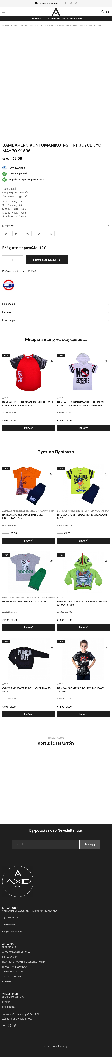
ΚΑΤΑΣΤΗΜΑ (27, 25)
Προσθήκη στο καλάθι (47, 260)
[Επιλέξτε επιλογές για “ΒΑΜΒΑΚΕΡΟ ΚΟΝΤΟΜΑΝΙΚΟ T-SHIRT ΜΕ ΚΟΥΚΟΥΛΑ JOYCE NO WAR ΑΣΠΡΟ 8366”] (83, 428)
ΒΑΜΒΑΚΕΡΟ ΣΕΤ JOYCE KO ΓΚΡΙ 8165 (24, 601)
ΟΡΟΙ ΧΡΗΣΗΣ (9, 947)
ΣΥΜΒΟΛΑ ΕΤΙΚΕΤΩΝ (12, 971)
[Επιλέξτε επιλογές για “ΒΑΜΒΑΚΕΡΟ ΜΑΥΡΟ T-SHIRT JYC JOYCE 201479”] (83, 714)
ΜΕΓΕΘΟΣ (8, 226)
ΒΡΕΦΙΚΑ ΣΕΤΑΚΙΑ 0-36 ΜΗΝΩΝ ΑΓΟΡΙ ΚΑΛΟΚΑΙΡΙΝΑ (28, 597)
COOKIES (6, 981)
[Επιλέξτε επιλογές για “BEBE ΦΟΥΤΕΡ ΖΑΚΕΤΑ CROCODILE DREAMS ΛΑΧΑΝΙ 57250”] (83, 627)
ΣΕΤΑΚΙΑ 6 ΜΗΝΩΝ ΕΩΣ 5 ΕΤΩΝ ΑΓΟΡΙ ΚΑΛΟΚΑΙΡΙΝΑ (28, 511)
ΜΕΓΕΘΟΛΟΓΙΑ (9, 957)
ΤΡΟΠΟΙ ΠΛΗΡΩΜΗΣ (12, 976)
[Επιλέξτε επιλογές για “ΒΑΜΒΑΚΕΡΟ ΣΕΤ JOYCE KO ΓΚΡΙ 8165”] (28, 627)
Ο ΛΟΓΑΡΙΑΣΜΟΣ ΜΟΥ (13, 997)
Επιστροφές (56, 320)
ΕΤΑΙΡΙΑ (6, 1002)
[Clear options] (108, 225)
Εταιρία (56, 312)
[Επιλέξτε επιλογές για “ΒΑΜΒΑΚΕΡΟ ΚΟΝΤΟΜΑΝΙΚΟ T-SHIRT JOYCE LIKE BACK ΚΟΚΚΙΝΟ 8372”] (28, 428)
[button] (6, 233)
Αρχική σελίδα (9, 25)
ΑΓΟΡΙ (40, 25)
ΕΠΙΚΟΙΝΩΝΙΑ (9, 1007)
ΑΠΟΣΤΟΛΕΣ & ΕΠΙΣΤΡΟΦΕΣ (16, 952)
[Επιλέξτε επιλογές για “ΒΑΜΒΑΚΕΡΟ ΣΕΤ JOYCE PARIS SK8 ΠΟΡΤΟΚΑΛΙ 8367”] (28, 541)
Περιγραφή (56, 304)
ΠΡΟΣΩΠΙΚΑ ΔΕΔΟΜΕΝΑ (14, 966)
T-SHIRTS (51, 25)
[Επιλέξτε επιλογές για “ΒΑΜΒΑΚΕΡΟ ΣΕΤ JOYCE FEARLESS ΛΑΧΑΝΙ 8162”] (83, 541)
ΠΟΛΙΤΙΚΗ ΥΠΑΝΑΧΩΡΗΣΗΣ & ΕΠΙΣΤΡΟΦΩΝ (23, 962)
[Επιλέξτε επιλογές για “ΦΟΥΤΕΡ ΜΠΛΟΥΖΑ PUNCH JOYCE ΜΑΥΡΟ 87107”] (28, 714)
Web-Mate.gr (61, 1046)
